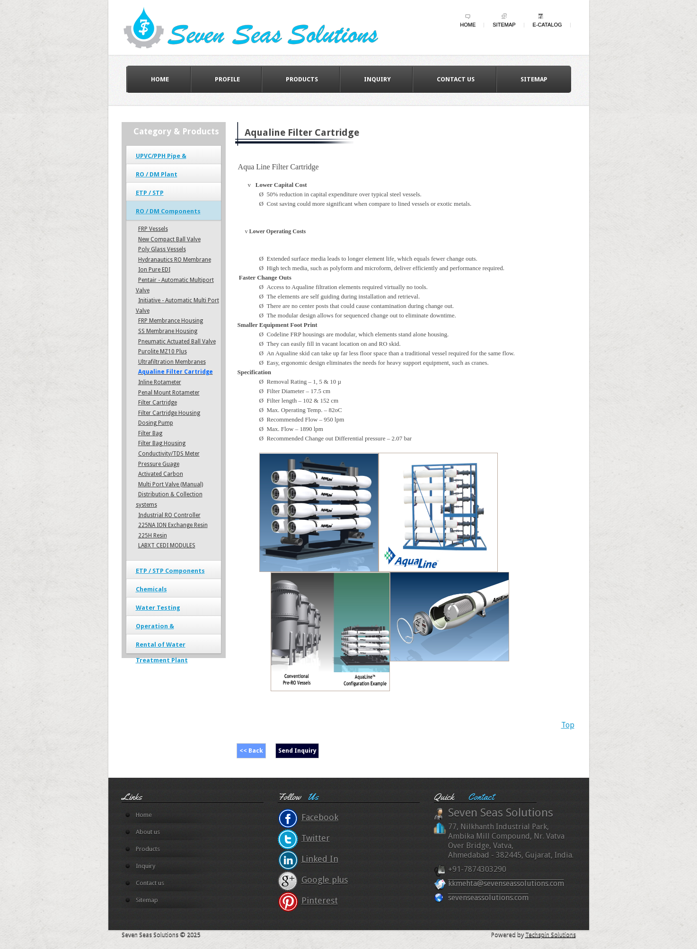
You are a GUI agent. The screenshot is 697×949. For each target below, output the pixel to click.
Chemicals (151, 589)
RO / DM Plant (156, 174)
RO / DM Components (168, 211)
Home (468, 24)
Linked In (319, 859)
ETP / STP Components (170, 570)
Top (567, 725)
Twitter (315, 838)
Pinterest (319, 900)
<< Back (251, 750)
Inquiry (377, 79)
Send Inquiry (297, 750)
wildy (260, 27)
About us (148, 831)
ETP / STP (150, 192)
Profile (227, 79)
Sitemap (504, 24)
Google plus (324, 880)
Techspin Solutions (550, 934)
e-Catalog (547, 24)
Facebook (319, 817)
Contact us (456, 79)
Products (302, 79)
